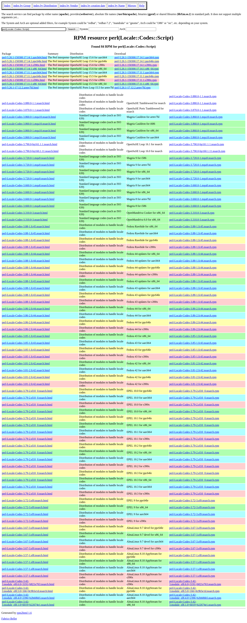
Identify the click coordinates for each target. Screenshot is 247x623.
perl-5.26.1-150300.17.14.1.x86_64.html (24, 68)
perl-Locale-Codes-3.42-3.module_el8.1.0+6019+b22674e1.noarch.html (28, 603)
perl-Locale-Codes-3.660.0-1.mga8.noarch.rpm (195, 185)
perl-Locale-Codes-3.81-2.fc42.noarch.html (26, 363)
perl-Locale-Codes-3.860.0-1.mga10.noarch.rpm (196, 116)
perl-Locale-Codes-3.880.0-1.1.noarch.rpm (192, 96)
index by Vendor (69, 5)
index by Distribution (45, 5)
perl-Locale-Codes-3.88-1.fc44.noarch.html (26, 253)
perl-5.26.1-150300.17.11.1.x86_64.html (24, 83)
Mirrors (132, 5)
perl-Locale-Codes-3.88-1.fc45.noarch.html (26, 226)
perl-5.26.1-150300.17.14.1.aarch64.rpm (136, 57)
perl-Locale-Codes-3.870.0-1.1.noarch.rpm (192, 110)
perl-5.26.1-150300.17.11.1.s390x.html (23, 80)
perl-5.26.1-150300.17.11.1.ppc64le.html (24, 76)
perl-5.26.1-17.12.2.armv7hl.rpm (132, 87)
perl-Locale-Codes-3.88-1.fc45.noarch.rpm (192, 226)
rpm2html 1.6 (24, 612)
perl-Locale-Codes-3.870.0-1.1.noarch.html (26, 110)
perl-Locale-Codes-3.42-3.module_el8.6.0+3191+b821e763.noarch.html (28, 583)
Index (7, 5)
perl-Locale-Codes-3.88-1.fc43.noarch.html (26, 281)
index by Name (116, 5)
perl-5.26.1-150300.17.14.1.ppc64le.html (24, 61)
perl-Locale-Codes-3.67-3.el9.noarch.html (25, 527)
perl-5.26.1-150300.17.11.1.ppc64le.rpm (136, 76)
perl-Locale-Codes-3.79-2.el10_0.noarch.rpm (194, 390)
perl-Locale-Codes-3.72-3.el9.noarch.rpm (192, 500)
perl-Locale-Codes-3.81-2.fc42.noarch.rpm (192, 363)
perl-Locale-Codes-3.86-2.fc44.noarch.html (26, 308)
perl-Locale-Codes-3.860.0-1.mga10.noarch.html (29, 116)
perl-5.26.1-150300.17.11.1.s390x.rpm (135, 80)
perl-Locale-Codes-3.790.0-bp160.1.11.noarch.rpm (197, 151)
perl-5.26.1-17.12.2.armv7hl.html (20, 87)
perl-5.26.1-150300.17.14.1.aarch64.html (24, 57)
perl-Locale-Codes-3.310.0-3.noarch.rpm (191, 212)
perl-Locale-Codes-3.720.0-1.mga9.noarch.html (28, 158)
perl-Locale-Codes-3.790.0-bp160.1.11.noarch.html (30, 151)
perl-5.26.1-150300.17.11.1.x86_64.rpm (136, 83)
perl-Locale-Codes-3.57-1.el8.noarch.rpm (192, 555)
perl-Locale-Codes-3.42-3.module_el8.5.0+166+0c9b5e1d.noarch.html (27, 590)
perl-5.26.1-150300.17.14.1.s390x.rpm (135, 65)
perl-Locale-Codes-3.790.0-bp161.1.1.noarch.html (29, 144)
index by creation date (93, 5)
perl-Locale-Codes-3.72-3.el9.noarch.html (25, 500)
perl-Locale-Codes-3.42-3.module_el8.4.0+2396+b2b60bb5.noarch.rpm (195, 596)
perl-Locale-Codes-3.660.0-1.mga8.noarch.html (28, 185)
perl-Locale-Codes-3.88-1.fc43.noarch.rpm (192, 281)
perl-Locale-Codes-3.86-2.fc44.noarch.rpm (192, 308)
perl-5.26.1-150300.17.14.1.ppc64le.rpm (136, 61)
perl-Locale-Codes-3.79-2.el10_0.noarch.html (27, 390)
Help (141, 5)
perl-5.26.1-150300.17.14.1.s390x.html (23, 65)
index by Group (21, 5)
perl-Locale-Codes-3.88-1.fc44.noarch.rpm (192, 253)
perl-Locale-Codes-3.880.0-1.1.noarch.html (26, 103)
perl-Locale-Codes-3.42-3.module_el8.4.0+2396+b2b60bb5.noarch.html (28, 596)
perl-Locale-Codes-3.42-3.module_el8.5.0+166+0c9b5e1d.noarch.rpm (194, 590)
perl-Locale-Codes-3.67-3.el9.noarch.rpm (192, 527)
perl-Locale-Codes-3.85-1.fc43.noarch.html (26, 336)
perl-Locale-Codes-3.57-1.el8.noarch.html (25, 555)
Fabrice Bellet (9, 618)
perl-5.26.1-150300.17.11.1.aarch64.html (24, 72)
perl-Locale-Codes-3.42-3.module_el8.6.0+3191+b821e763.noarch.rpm (195, 583)
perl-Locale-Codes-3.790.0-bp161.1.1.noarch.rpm (196, 144)
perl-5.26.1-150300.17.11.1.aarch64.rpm (136, 72)
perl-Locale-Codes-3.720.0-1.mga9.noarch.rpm (195, 158)
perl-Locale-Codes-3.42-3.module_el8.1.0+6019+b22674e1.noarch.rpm (195, 603)
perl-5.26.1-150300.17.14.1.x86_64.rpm (136, 68)
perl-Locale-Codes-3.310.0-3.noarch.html (25, 212)
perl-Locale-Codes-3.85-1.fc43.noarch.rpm (192, 336)
